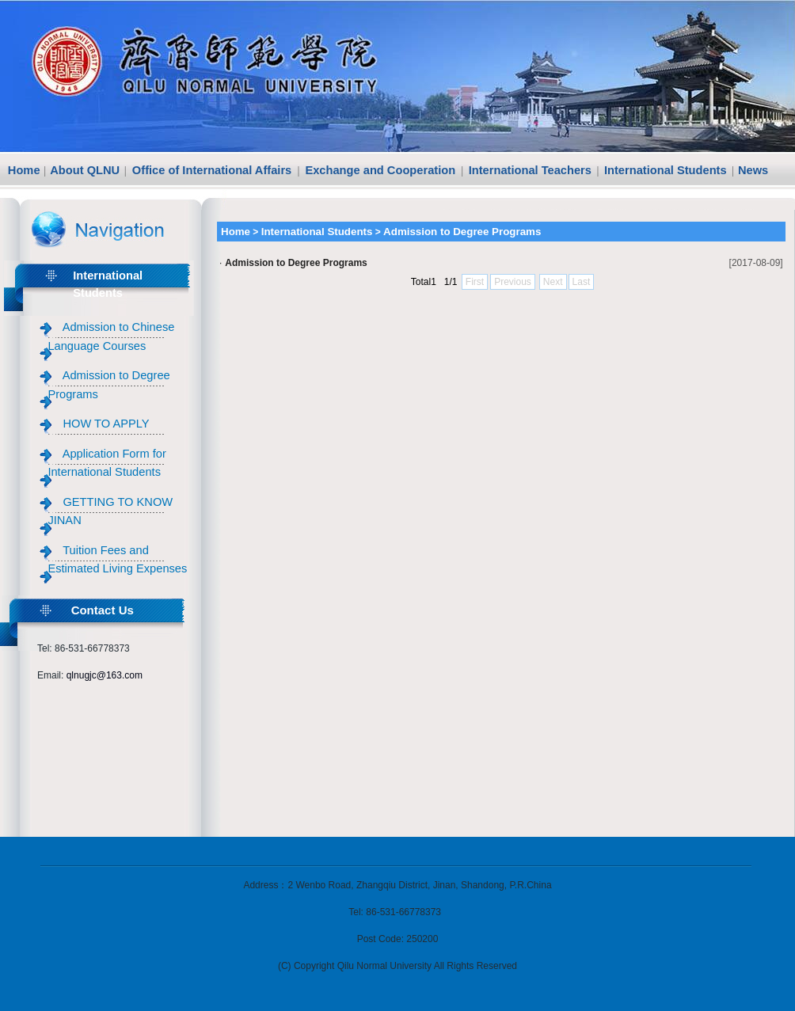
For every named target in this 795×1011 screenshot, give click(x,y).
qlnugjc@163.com (105, 675)
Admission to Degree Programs (296, 262)
